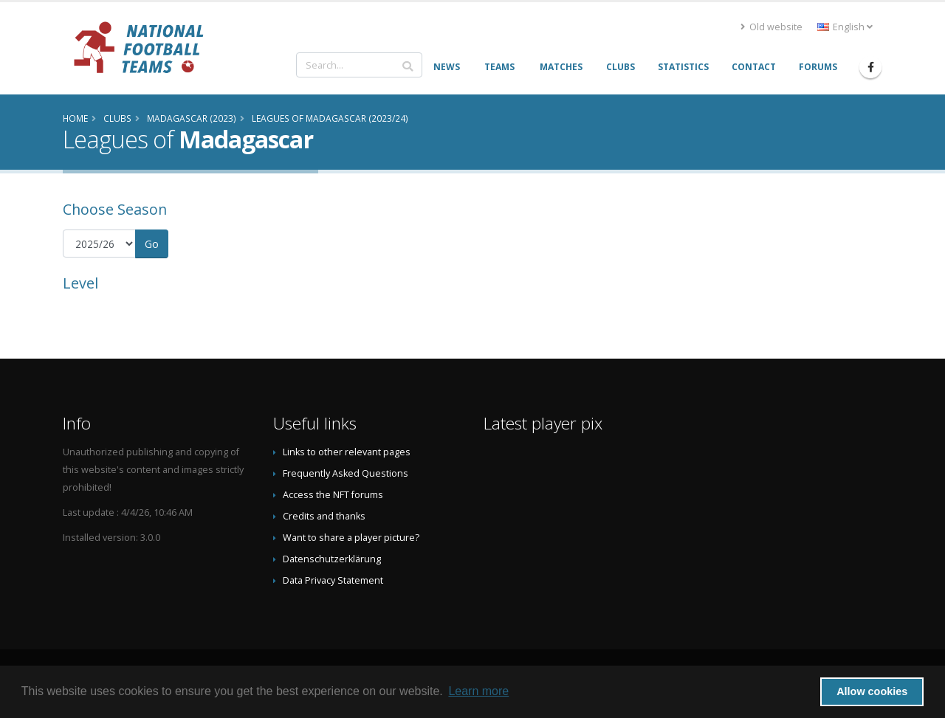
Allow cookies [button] (871, 691)
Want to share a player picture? (351, 537)
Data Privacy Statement (333, 580)
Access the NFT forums (333, 495)
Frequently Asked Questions (345, 473)
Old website (771, 27)
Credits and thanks (324, 516)
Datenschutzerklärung (332, 559)
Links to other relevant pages (346, 452)
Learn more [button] (478, 691)
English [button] (845, 27)
